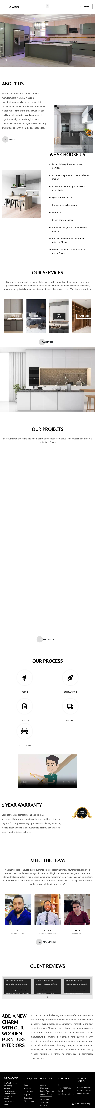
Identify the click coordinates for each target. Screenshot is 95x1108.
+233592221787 (64, 1087)
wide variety (40, 1040)
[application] (17, 986)
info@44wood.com (66, 1093)
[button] (47, 6)
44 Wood (59, 1032)
